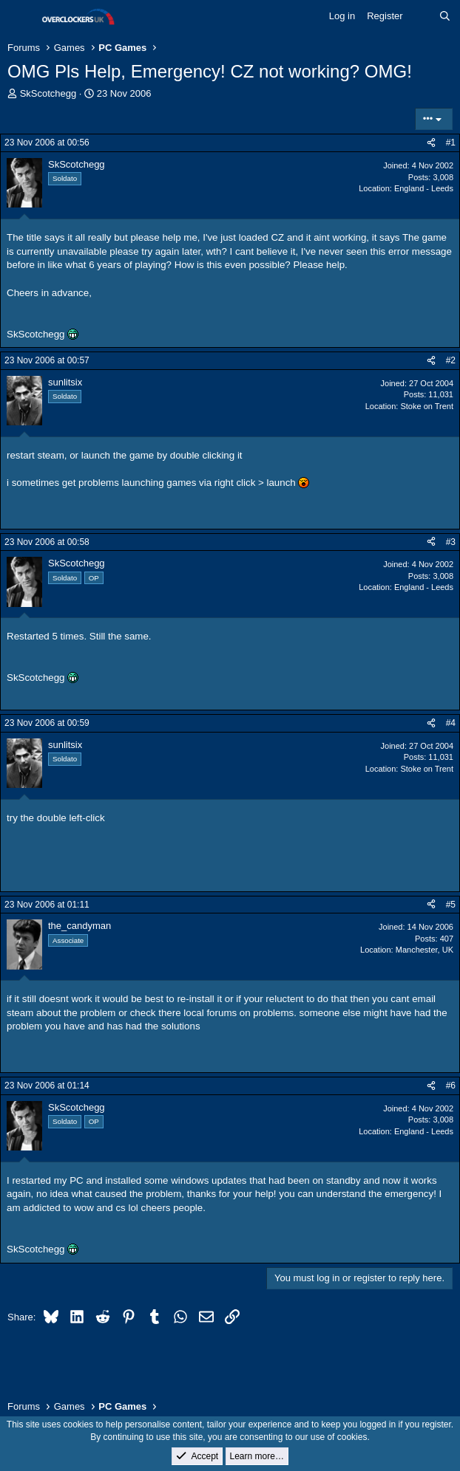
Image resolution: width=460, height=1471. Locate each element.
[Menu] (20, 17)
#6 (451, 1085)
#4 (451, 723)
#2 (451, 360)
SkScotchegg (48, 93)
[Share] (431, 142)
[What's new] (421, 16)
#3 (451, 542)
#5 (451, 904)
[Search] (445, 16)
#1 (451, 142)
